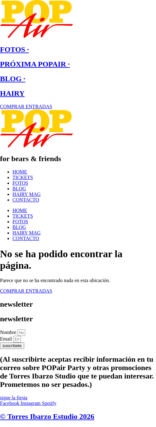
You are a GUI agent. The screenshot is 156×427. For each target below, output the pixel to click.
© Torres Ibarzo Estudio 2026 (47, 416)
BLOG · (12, 79)
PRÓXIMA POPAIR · (35, 64)
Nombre (8, 332)
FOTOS (20, 183)
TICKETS (22, 177)
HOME (19, 171)
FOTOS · (14, 49)
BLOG (19, 188)
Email (6, 338)
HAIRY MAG (26, 194)
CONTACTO (25, 199)
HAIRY (12, 93)
